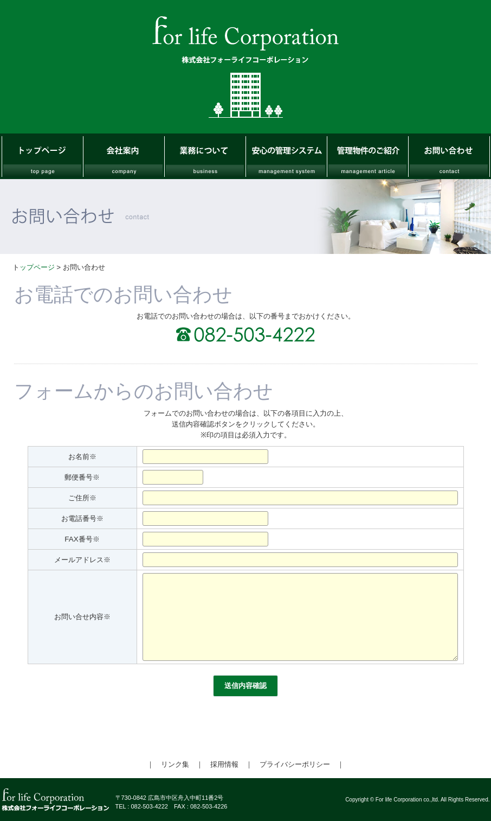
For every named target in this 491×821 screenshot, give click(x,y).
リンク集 (175, 764)
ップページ (37, 267)
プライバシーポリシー (295, 764)
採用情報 (224, 764)
